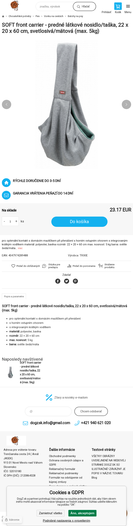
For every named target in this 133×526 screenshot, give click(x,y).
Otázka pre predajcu (54, 266)
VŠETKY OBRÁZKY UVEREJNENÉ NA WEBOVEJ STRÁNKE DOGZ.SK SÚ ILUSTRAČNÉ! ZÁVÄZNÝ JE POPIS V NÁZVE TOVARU (109, 464)
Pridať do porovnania (84, 266)
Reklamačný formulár (62, 469)
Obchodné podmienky (62, 456)
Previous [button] (6, 104)
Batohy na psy (75, 16)
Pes (38, 16)
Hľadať (86, 6)
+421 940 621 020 (96, 423)
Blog (94, 477)
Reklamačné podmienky (63, 473)
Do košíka (79, 221)
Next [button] (126, 104)
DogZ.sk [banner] (18, 5)
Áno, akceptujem (82, 513)
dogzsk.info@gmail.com (50, 423)
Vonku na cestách (53, 16)
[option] (66, 104)
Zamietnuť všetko (50, 513)
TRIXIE (84, 255)
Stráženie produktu (109, 266)
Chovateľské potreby (20, 16)
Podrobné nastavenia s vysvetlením (66, 520)
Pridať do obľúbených (28, 266)
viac (20, 248)
